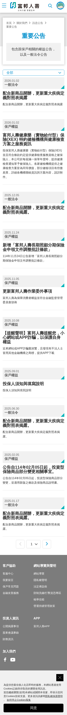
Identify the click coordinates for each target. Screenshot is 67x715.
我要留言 (8, 580)
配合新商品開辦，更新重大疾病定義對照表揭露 (33, 98)
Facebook (5, 662)
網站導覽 (39, 573)
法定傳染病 (40, 586)
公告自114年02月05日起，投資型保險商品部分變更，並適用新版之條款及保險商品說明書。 (33, 474)
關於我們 (22, 22)
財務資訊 (8, 639)
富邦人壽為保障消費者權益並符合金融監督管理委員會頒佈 (33, 296)
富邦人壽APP (42, 626)
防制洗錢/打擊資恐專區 (47, 592)
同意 (33, 708)
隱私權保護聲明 (54, 696)
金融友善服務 (11, 592)
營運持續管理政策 (44, 605)
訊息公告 (37, 22)
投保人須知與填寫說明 (33, 386)
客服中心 (8, 573)
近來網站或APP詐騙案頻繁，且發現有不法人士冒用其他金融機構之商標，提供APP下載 (33, 342)
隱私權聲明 (40, 580)
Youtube (12, 662)
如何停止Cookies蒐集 (19, 699)
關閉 (59, 677)
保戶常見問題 (11, 586)
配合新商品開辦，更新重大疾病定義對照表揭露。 (33, 428)
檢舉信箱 (39, 599)
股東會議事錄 (11, 632)
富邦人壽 (24, 6)
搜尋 (50, 5)
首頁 (9, 22)
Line (20, 660)
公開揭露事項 (11, 626)
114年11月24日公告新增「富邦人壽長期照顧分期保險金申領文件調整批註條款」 (33, 252)
